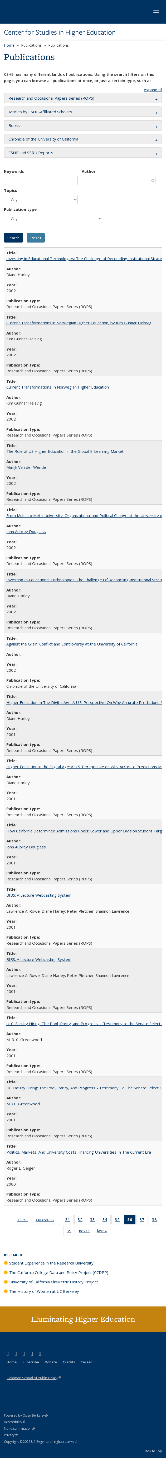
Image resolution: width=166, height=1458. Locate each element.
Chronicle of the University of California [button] (43, 139)
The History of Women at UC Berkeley (44, 1291)
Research (13, 1255)
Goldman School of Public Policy (34, 1377)
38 (156, 1220)
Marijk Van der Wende (26, 467)
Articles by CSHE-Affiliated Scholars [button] (40, 111)
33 (94, 1220)
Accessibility (14, 1422)
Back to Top (153, 1451)
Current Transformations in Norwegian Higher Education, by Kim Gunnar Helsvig (79, 322)
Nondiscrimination (19, 1428)
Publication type (20, 209)
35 (119, 1220)
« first (24, 1220)
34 (106, 1220)
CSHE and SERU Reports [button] (30, 152)
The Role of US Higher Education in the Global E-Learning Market (65, 451)
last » (103, 1232)
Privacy (11, 1435)
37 (144, 1220)
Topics (10, 190)
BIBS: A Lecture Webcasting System (38, 895)
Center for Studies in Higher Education (60, 32)
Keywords (14, 171)
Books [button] (14, 125)
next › (86, 1232)
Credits (69, 1362)
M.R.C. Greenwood (23, 1103)
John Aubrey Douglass (26, 531)
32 (82, 1220)
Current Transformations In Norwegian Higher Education (57, 387)
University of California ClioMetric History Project (53, 1281)
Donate (51, 1362)
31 (69, 1220)
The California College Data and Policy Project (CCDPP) (58, 1272)
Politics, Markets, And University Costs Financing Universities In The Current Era (78, 1152)
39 (71, 1232)
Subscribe (30, 1362)
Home (9, 45)
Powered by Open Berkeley (26, 1415)
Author (89, 171)
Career (86, 1362)
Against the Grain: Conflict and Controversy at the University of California (72, 644)
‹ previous (46, 1220)
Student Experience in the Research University (51, 1263)
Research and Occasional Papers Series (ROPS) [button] (51, 98)
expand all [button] (153, 89)
